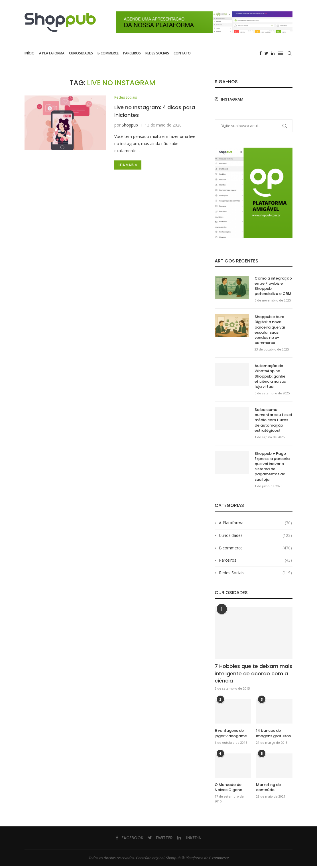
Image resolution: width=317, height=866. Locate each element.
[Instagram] (232, 99)
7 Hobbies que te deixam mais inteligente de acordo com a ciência (253, 673)
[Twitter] (266, 53)
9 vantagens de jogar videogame (231, 733)
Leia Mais (128, 165)
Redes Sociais (157, 53)
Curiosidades (81, 53)
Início (29, 53)
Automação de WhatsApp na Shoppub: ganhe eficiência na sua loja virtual (270, 376)
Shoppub (130, 125)
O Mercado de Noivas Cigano (228, 787)
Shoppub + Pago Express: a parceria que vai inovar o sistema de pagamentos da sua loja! (272, 466)
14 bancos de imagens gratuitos (273, 733)
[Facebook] (260, 53)
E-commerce (108, 53)
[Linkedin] (273, 53)
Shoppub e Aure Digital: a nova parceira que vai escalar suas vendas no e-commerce (270, 329)
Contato (182, 53)
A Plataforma (51, 53)
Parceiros (132, 53)
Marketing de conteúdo (268, 787)
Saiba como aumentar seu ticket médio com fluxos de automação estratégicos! (273, 420)
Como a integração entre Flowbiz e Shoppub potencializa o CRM (273, 286)
